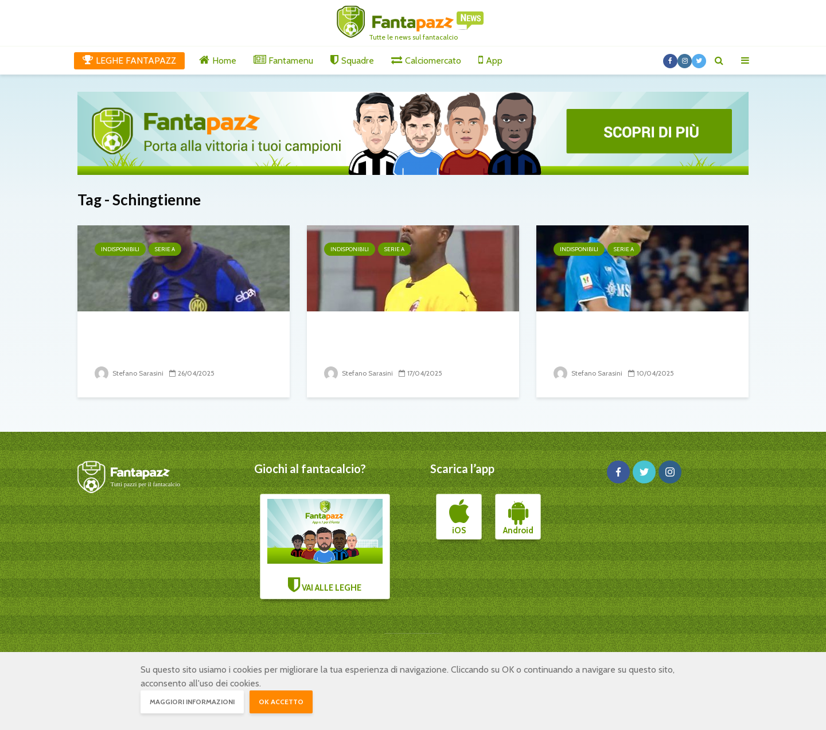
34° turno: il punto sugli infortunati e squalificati (162, 341)
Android (518, 517)
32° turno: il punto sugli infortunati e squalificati (621, 341)
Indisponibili (120, 249)
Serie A (165, 249)
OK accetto (281, 701)
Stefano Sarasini (129, 373)
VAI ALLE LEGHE (325, 546)
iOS (459, 517)
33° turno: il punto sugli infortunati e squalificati (391, 341)
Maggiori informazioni (192, 701)
